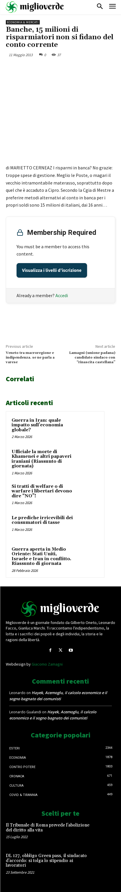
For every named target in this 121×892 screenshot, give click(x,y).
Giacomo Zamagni (47, 664)
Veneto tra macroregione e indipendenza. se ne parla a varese (30, 358)
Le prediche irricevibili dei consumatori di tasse (42, 520)
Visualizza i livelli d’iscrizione (52, 270)
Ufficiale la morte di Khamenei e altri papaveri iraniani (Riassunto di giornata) (41, 459)
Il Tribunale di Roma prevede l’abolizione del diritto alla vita (47, 827)
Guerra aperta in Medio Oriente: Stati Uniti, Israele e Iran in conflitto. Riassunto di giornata (41, 557)
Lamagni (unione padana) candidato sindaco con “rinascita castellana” (92, 358)
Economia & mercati (23, 22)
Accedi (61, 295)
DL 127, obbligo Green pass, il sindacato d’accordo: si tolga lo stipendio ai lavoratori (46, 860)
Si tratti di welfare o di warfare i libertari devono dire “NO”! (42, 491)
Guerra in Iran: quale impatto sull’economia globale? (37, 425)
